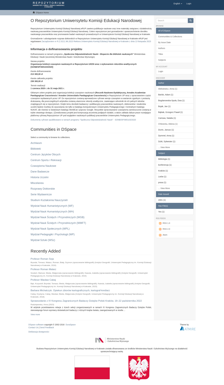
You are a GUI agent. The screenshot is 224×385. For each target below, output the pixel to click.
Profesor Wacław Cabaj (43, 280)
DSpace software (36, 324)
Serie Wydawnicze (41, 194)
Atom (162, 235)
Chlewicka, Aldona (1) (168, 124)
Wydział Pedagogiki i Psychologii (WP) (53, 234)
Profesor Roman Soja (42, 259)
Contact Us (33, 327)
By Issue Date (164, 42)
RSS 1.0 (164, 223)
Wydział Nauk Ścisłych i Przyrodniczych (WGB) (57, 217)
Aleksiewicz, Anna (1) (167, 89)
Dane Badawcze (40, 171)
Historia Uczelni (39, 177)
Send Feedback (47, 327)
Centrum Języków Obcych (45, 154)
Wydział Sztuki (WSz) (43, 240)
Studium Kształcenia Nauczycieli (49, 200)
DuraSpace (71, 324)
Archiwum (36, 143)
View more (35, 314)
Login (160, 71)
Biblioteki (36, 148)
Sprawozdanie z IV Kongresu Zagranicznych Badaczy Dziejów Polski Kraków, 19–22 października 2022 (86, 300)
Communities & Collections (170, 36)
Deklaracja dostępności (38, 332)
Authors (161, 48)
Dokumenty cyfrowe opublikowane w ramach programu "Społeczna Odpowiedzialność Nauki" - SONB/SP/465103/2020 (83, 120)
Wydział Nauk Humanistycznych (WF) (52, 205)
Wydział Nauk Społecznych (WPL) (50, 228)
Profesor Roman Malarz (43, 269)
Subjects (162, 60)
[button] (177, 3)
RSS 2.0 (164, 229)
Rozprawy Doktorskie (43, 188)
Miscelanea (37, 183)
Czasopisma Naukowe (43, 165)
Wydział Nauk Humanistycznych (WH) (52, 211)
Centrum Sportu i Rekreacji (46, 160)
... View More (164, 147)
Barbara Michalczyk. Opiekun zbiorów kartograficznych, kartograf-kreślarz (70, 290)
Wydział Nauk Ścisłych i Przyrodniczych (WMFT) (58, 223)
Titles (160, 54)
